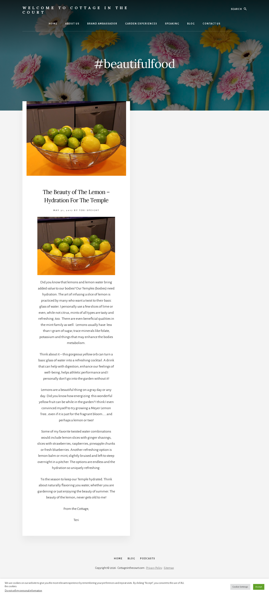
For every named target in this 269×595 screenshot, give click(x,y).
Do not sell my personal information (23, 590)
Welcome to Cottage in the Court (75, 10)
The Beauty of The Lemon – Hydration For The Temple (76, 199)
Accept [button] (258, 587)
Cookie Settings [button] (240, 587)
